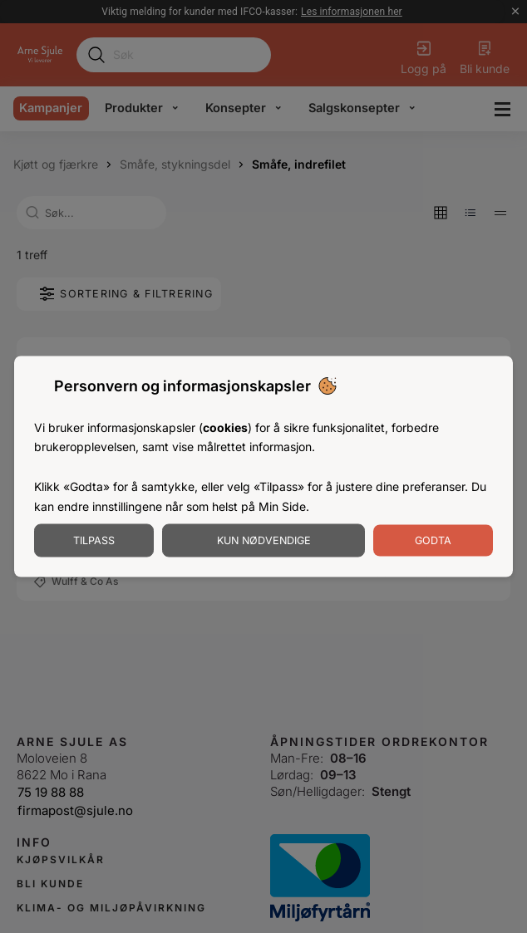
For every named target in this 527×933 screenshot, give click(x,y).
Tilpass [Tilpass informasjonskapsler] (94, 540)
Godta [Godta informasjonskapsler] (433, 540)
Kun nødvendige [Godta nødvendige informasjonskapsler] (264, 540)
